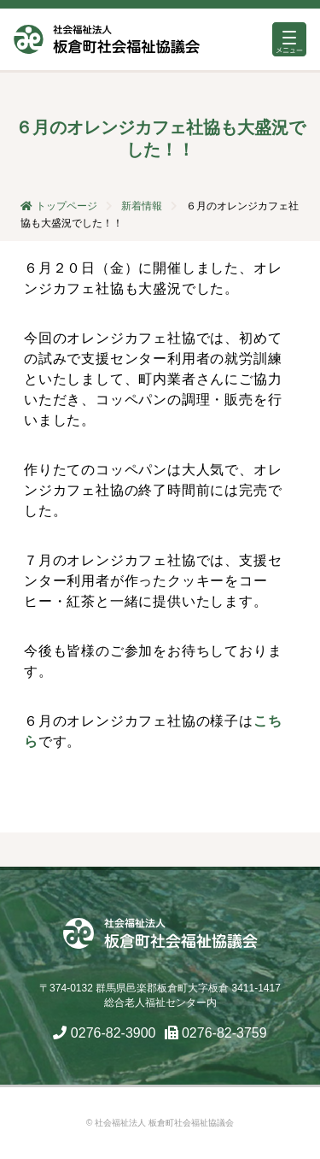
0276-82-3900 (113, 1033)
